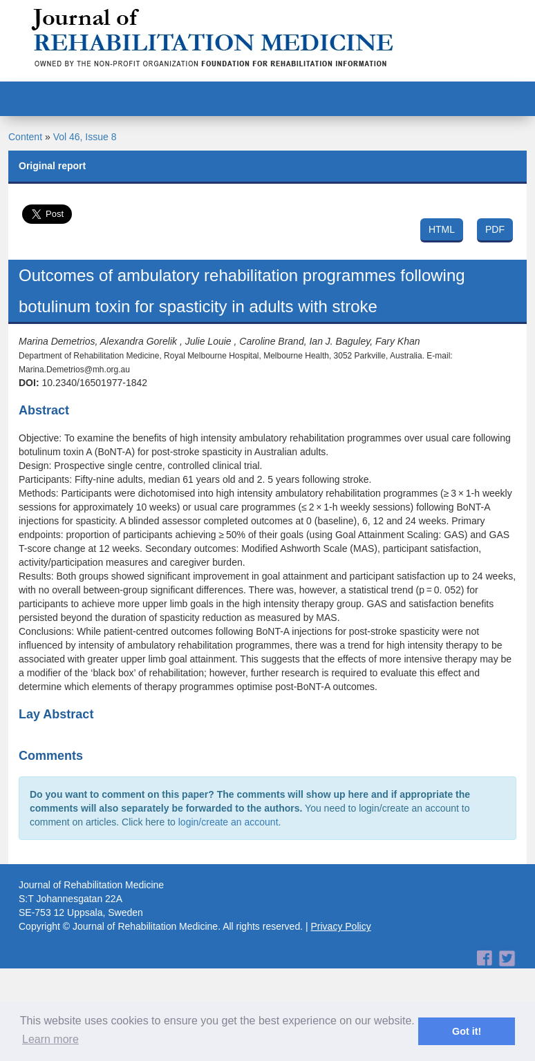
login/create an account (228, 822)
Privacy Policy (341, 926)
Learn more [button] (50, 1039)
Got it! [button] (466, 1031)
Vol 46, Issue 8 (85, 136)
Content (25, 136)
